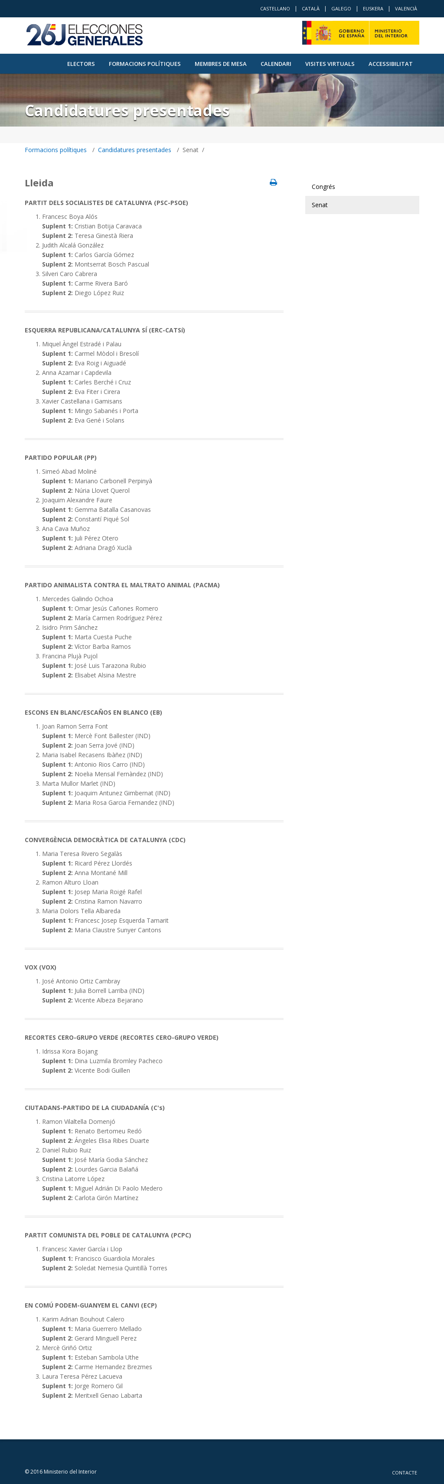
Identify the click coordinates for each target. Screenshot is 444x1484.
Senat (320, 205)
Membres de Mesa (221, 64)
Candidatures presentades (134, 150)
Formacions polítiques (145, 64)
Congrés (323, 186)
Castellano (275, 8)
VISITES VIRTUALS (330, 64)
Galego (341, 8)
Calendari (276, 64)
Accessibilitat (391, 64)
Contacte (404, 1472)
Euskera (373, 8)
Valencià (406, 8)
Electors (81, 64)
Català (311, 8)
